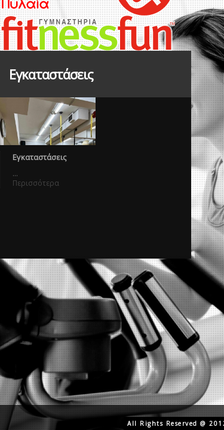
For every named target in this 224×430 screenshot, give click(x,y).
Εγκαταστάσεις (39, 157)
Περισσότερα (36, 183)
